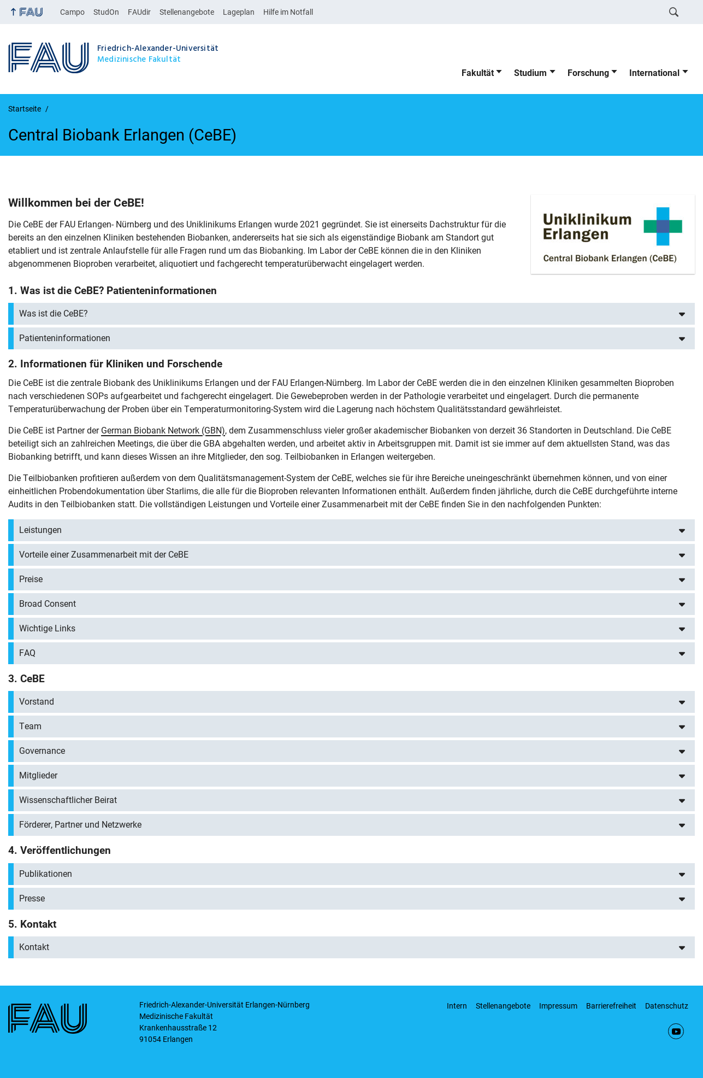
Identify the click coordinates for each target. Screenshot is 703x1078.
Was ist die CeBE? (53, 313)
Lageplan (239, 12)
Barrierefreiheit (611, 1005)
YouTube (676, 1031)
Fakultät (478, 73)
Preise (31, 579)
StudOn (106, 12)
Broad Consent (47, 604)
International (654, 73)
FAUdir (139, 12)
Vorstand (36, 701)
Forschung (588, 73)
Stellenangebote (186, 12)
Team (30, 726)
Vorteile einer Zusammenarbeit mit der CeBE (103, 554)
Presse (32, 898)
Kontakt (34, 947)
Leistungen (40, 530)
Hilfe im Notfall (288, 12)
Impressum (558, 1005)
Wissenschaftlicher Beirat (68, 800)
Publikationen (45, 874)
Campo (72, 12)
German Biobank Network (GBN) (163, 430)
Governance (42, 751)
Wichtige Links (47, 628)
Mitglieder (38, 775)
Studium (530, 73)
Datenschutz (666, 1005)
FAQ (27, 653)
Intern (457, 1005)
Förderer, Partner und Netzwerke (80, 824)
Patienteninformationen (64, 338)
